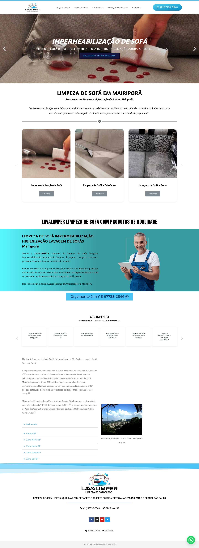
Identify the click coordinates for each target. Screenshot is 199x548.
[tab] (60, 424)
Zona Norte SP (33, 440)
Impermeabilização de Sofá (46, 185)
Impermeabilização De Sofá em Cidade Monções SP (112, 336)
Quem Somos (81, 7)
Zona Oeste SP (33, 452)
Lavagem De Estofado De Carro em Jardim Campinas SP (34, 336)
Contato (136, 7)
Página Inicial (63, 7)
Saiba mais (31, 424)
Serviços (98, 7)
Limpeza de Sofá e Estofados (99, 185)
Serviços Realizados (118, 7)
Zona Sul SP (32, 459)
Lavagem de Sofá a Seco (153, 185)
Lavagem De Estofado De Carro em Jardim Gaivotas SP (138, 336)
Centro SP (31, 433)
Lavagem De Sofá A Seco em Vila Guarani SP (60, 336)
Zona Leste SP (33, 446)
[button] (167, 7)
